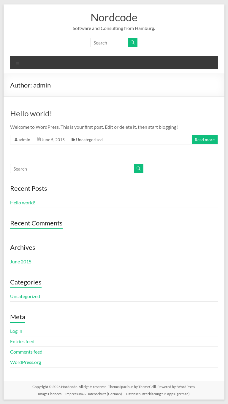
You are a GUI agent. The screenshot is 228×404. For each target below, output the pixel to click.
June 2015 (20, 261)
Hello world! (31, 113)
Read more (205, 139)
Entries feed (22, 341)
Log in (16, 331)
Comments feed (26, 351)
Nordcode (114, 17)
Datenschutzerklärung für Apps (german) (158, 394)
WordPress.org (25, 362)
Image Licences (49, 394)
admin (24, 139)
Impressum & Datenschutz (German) (93, 394)
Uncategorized (89, 139)
